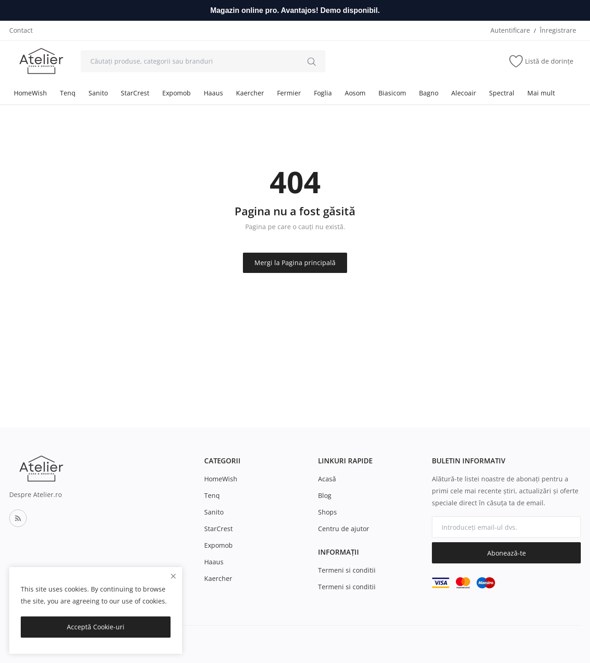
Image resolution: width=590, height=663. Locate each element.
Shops (327, 512)
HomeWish (30, 93)
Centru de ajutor (343, 528)
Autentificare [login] (510, 30)
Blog (324, 495)
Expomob (176, 93)
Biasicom (392, 93)
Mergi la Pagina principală (295, 262)
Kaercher (250, 93)
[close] (173, 576)
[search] (311, 61)
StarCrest (135, 93)
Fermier (289, 93)
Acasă (327, 478)
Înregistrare (558, 30)
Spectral (501, 93)
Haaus (213, 93)
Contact (21, 30)
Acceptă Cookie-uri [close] (95, 626)
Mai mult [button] (541, 93)
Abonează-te (506, 553)
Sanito (98, 93)
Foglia (323, 93)
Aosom (355, 93)
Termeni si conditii (347, 570)
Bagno (428, 93)
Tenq (68, 93)
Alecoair (463, 93)
